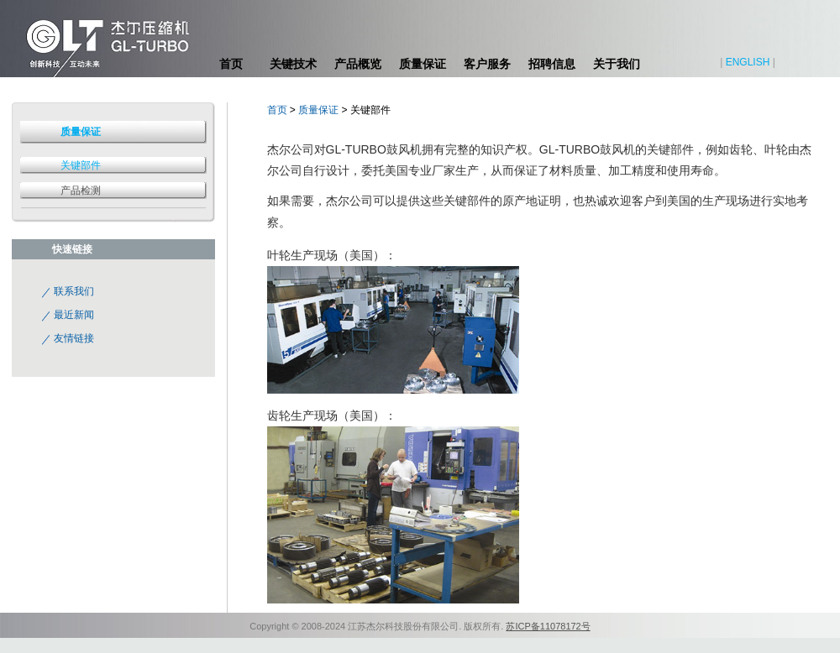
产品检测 (80, 190)
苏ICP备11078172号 (548, 626)
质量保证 (422, 64)
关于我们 (616, 64)
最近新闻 (74, 315)
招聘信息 (551, 64)
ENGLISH (748, 62)
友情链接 (74, 338)
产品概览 (357, 64)
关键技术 (293, 64)
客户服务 (487, 64)
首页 (231, 64)
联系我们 (74, 291)
